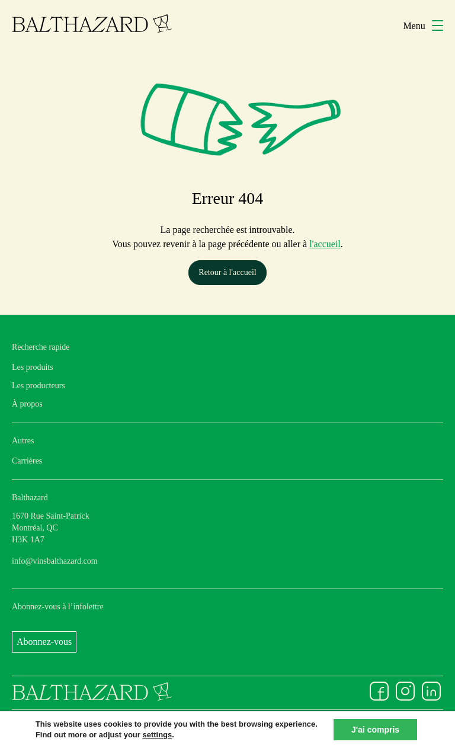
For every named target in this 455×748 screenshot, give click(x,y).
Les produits (32, 367)
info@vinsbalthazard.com (55, 561)
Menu (423, 26)
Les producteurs (38, 385)
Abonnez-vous (44, 642)
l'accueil (325, 244)
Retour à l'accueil (227, 272)
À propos (27, 403)
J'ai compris (375, 729)
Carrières (27, 460)
